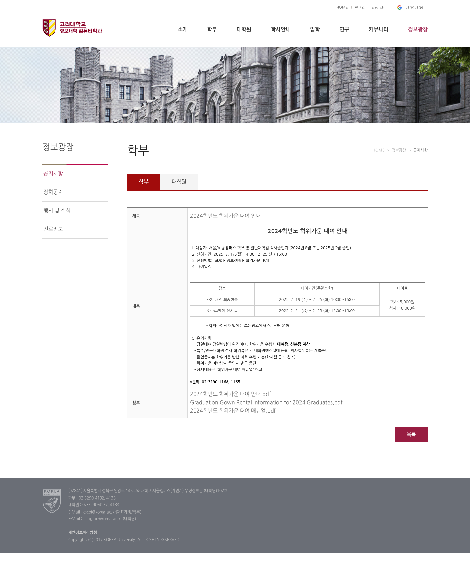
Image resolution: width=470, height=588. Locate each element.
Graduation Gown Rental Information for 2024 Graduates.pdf (266, 402)
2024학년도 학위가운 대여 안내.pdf (230, 394)
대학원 (244, 30)
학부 (212, 30)
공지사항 (53, 174)
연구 (344, 30)
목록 (411, 434)
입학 (315, 30)
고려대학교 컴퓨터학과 (76, 29)
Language (409, 7)
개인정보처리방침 (82, 533)
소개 (183, 30)
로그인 (360, 7)
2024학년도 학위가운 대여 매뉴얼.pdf (233, 411)
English (378, 7)
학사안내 (280, 30)
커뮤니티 (378, 30)
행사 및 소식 (56, 211)
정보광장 (418, 30)
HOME (342, 7)
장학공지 (53, 192)
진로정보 (53, 229)
